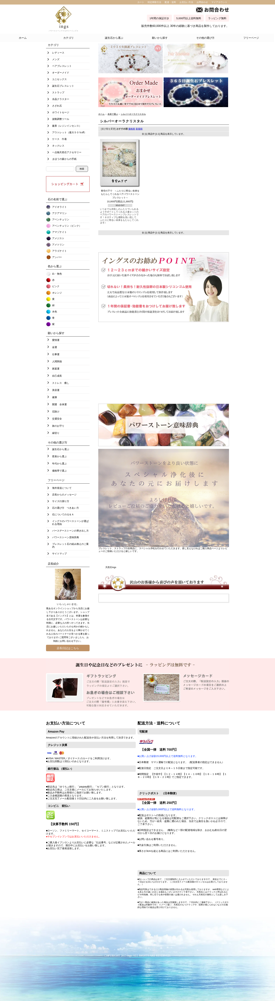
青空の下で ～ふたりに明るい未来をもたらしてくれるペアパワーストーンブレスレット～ (120, 194)
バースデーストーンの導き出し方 (70, 530)
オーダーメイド (60, 72)
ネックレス (58, 145)
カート (140, 2)
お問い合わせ (67, 641)
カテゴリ (68, 37)
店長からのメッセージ (64, 494)
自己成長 (57, 375)
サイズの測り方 (60, 501)
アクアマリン (59, 213)
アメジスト (58, 238)
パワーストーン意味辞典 (65, 537)
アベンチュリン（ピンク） (66, 225)
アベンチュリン (60, 219)
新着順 (139, 129)
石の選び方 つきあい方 (65, 507)
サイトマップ (59, 553)
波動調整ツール (60, 119)
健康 (54, 397)
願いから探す (160, 37)
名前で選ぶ (113, 114)
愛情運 (55, 340)
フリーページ (251, 37)
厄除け (55, 411)
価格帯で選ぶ (59, 470)
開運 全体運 (59, 404)
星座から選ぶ (59, 456)
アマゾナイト (59, 232)
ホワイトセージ (60, 112)
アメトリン (58, 244)
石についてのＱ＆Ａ (63, 514)
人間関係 (57, 361)
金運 (54, 347)
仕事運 (55, 354)
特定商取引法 (154, 2)
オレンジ (57, 292)
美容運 (55, 390)
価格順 (131, 129)
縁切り (55, 433)
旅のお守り (58, 425)
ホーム (23, 37)
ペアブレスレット (62, 66)
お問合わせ (202, 2)
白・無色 (57, 273)
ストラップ (58, 92)
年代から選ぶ (59, 463)
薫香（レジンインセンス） (66, 125)
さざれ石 (57, 105)
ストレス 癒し (60, 383)
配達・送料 (170, 2)
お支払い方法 (186, 2)
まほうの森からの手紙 (64, 159)
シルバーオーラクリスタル (133, 114)
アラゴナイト (59, 250)
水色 (54, 311)
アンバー (57, 257)
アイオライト (59, 207)
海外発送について (62, 488)
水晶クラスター (60, 99)
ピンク (55, 286)
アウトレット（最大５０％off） (69, 132)
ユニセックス (59, 79)
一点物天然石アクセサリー (66, 152)
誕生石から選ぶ (114, 37)
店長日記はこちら (68, 648)
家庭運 (55, 368)
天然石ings (110, 567)
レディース (58, 52)
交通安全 (57, 418)
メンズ (55, 59)
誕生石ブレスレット (63, 85)
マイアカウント (219, 2)
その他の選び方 (205, 37)
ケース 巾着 (59, 139)
